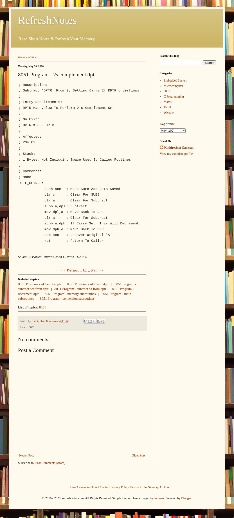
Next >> (97, 270)
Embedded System (175, 80)
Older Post (138, 455)
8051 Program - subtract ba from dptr (80, 288)
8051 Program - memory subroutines (70, 293)
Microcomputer (173, 86)
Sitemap (153, 486)
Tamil (167, 107)
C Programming (174, 96)
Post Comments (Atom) (50, 462)
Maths (168, 102)
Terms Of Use (138, 486)
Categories (83, 486)
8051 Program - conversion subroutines (67, 298)
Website (169, 112)
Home (21, 57)
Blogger (186, 498)
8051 (31, 57)
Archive (164, 486)
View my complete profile (176, 153)
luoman (159, 498)
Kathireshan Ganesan (179, 147)
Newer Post (26, 455)
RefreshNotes (47, 20)
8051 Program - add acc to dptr (39, 283)
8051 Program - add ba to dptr (88, 283)
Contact (105, 486)
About (95, 486)
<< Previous (70, 270)
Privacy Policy (119, 486)
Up (85, 270)
